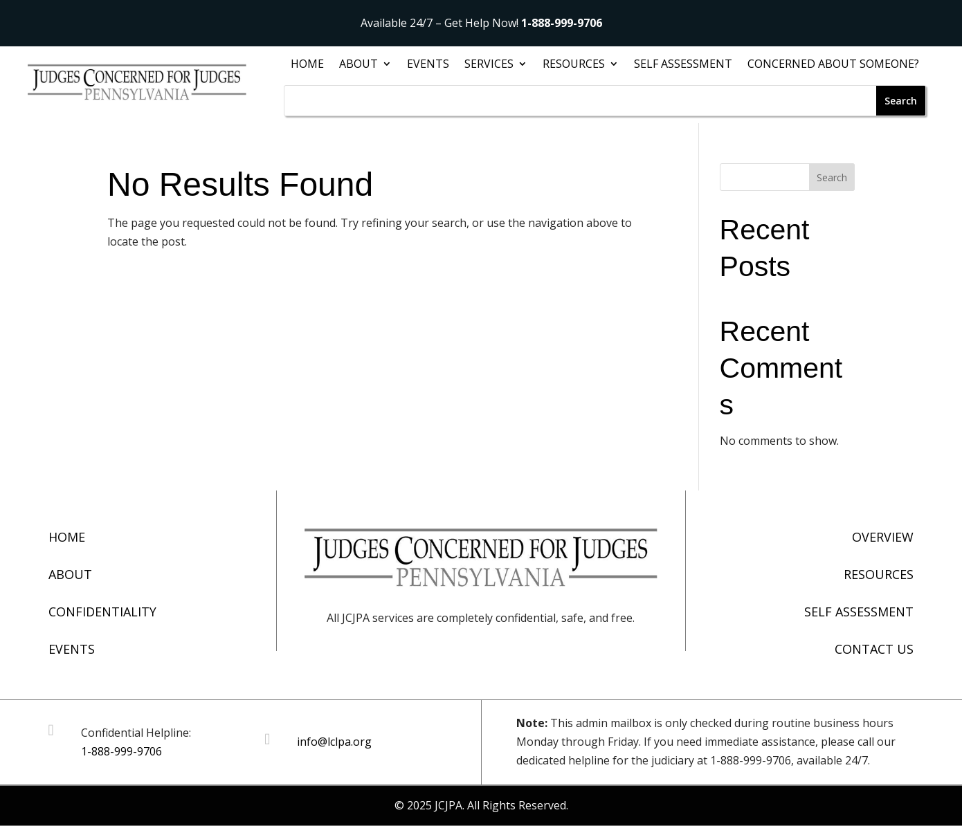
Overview (883, 537)
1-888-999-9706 (561, 22)
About (358, 65)
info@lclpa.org (334, 741)
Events (428, 65)
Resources (574, 65)
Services (489, 65)
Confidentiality (102, 611)
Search (832, 177)
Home (307, 65)
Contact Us (874, 649)
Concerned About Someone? (833, 65)
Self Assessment (683, 65)
